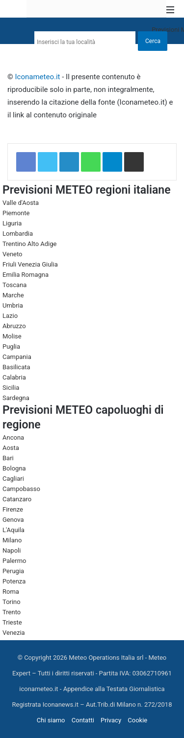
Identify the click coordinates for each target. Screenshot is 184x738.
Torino (11, 601)
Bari (8, 458)
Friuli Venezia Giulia (30, 264)
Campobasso (21, 488)
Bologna (14, 468)
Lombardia (17, 233)
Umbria (12, 305)
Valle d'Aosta (20, 202)
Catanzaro (16, 499)
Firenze (12, 509)
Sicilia (10, 387)
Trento (11, 612)
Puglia (11, 346)
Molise (12, 336)
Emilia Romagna (25, 274)
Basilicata (16, 367)
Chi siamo (51, 720)
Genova (13, 519)
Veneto (12, 254)
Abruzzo (14, 326)
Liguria (12, 223)
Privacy (111, 720)
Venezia (13, 632)
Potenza (14, 581)
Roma (10, 591)
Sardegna (15, 398)
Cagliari (13, 478)
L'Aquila (13, 530)
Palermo (14, 560)
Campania (16, 356)
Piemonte (15, 213)
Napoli (11, 550)
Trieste (12, 622)
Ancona (13, 437)
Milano (12, 540)
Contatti (83, 720)
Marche (13, 295)
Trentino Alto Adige (29, 243)
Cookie (137, 720)
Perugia (13, 571)
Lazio (10, 315)
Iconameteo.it (37, 76)
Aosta (10, 447)
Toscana (14, 285)
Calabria (14, 377)
